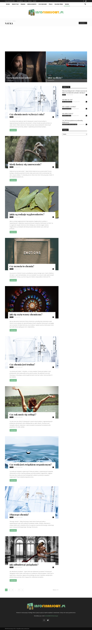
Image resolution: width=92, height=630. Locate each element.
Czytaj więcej (13, 130)
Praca (50, 4)
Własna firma (59, 4)
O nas (25, 1)
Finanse (23, 4)
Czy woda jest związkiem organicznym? (31, 464)
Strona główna (20, 1)
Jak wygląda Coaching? (69, 106)
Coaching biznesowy (67, 108)
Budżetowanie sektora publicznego (70, 124)
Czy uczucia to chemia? (22, 266)
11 (19, 590)
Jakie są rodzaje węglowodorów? (27, 214)
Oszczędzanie (43, 4)
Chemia (9, 75)
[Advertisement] (46, 38)
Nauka (67, 4)
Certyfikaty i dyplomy (67, 115)
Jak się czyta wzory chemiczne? (26, 314)
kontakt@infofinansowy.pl (51, 616)
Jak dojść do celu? (67, 99)
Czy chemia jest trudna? (22, 364)
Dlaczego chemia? (19, 514)
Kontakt (34, 1)
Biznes (8, 4)
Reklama (30, 1)
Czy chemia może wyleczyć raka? (27, 114)
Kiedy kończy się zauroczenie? (25, 164)
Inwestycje (15, 4)
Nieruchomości (31, 4)
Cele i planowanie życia (67, 101)
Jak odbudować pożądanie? (24, 564)
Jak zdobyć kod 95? (67, 113)
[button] (85, 4)
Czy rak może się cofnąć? (23, 414)
